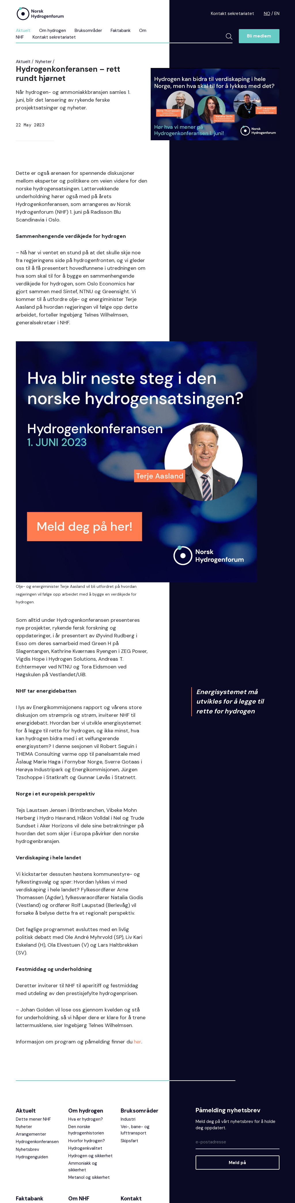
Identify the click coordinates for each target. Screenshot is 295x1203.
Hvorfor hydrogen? (86, 1064)
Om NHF (78, 1122)
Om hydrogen (52, 30)
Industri (128, 1042)
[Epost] (237, 1066)
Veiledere (25, 1161)
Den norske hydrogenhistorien (86, 1053)
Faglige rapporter (33, 1153)
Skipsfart (129, 1064)
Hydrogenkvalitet (85, 1072)
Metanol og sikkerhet (89, 1101)
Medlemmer (80, 1153)
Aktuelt (23, 30)
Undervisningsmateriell (38, 1138)
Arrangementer (31, 1057)
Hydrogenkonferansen (37, 1065)
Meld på (237, 1086)
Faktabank (121, 30)
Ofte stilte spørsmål (36, 1130)
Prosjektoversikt (32, 1146)
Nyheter (43, 62)
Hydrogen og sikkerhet (90, 1079)
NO (267, 13)
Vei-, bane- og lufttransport (135, 1053)
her (137, 965)
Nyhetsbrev (27, 1073)
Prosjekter (78, 1130)
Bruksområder (88, 30)
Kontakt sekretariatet (232, 13)
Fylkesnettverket (85, 1168)
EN (276, 13)
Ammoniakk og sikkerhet (82, 1090)
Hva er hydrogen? (85, 1042)
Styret (74, 1138)
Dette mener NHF (33, 1042)
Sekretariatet (81, 1146)
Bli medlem (259, 36)
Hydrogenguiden (32, 1080)
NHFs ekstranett (137, 1138)
